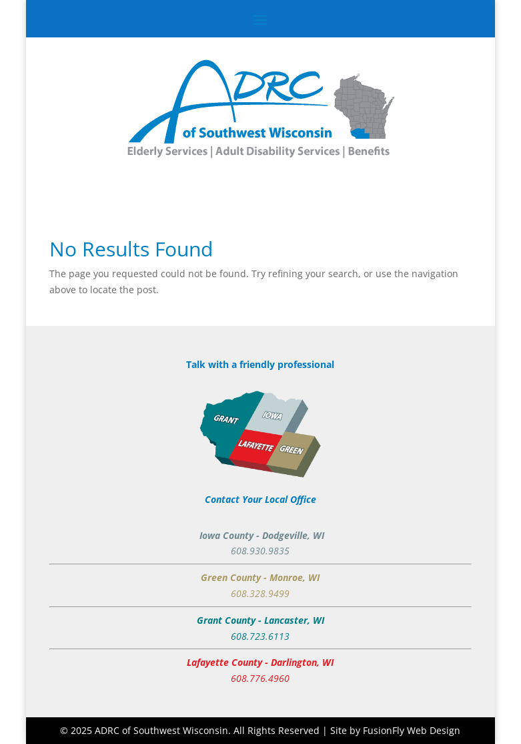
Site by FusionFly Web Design (395, 730)
